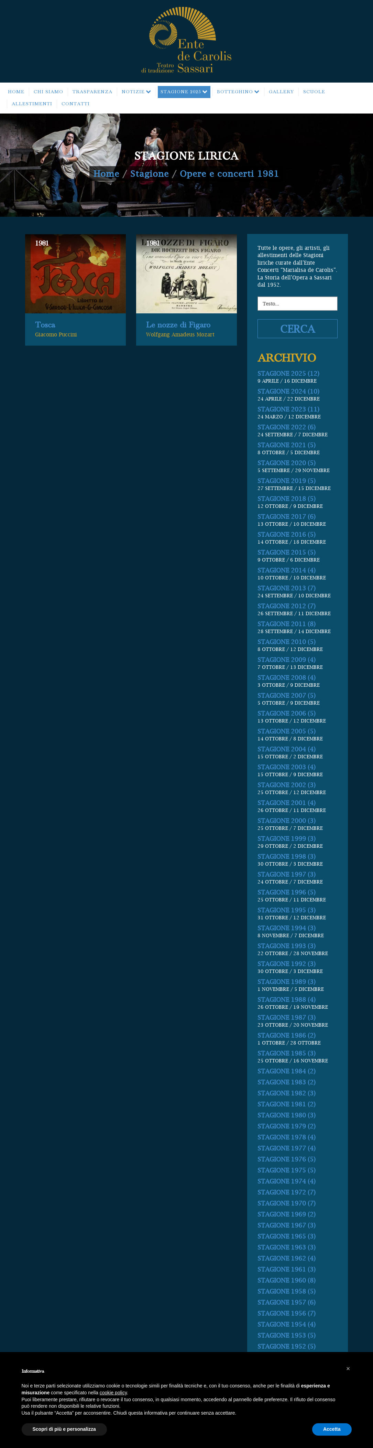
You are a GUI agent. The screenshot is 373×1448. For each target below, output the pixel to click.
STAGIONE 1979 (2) (286, 1165)
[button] (348, 1368)
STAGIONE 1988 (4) (286, 1039)
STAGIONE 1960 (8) (286, 1319)
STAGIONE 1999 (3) (286, 878)
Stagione (149, 174)
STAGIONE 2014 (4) (286, 609)
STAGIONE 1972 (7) (286, 1231)
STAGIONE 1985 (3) (286, 1092)
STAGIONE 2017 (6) (286, 556)
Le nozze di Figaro (178, 340)
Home (106, 174)
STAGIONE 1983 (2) (286, 1121)
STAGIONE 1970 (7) (286, 1242)
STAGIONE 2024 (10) (288, 431)
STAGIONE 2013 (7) (286, 627)
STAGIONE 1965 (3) (286, 1275)
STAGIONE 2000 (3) (286, 860)
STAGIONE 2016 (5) (286, 574)
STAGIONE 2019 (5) (286, 520)
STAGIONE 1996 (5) (286, 931)
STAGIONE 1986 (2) (286, 1075)
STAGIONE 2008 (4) (286, 717)
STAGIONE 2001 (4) (286, 842)
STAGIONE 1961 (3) (286, 1308)
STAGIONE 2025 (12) (288, 413)
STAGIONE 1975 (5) (286, 1209)
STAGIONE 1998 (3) (286, 896)
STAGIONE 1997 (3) (286, 914)
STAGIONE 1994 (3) (286, 967)
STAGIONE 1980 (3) (286, 1154)
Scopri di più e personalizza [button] (64, 1429)
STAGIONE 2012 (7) (286, 645)
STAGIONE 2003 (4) (286, 806)
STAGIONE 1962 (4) (286, 1297)
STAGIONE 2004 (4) (286, 788)
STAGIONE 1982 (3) (286, 1132)
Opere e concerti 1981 (229, 174)
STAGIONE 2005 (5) (286, 770)
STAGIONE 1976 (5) (286, 1198)
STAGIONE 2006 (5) (286, 753)
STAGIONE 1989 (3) (286, 1021)
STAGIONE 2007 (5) (286, 735)
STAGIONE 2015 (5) (286, 592)
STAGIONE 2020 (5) (286, 502)
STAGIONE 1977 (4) (286, 1187)
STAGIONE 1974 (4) (286, 1220)
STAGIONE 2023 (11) (288, 448)
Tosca (45, 340)
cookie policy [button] (113, 1392)
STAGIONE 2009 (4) (286, 699)
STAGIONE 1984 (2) (286, 1110)
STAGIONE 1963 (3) (286, 1286)
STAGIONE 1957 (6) (286, 1341)
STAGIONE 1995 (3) (286, 949)
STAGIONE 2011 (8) (286, 663)
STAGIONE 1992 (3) (286, 1003)
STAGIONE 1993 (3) (286, 985)
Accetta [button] (332, 1429)
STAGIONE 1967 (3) (286, 1264)
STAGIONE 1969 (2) (286, 1253)
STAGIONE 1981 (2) (286, 1143)
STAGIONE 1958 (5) (286, 1330)
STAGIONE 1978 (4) (286, 1176)
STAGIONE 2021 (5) (286, 484)
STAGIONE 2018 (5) (286, 538)
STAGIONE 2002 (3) (286, 824)
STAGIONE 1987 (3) (286, 1057)
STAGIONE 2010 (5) (286, 681)
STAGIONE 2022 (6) (286, 466)
